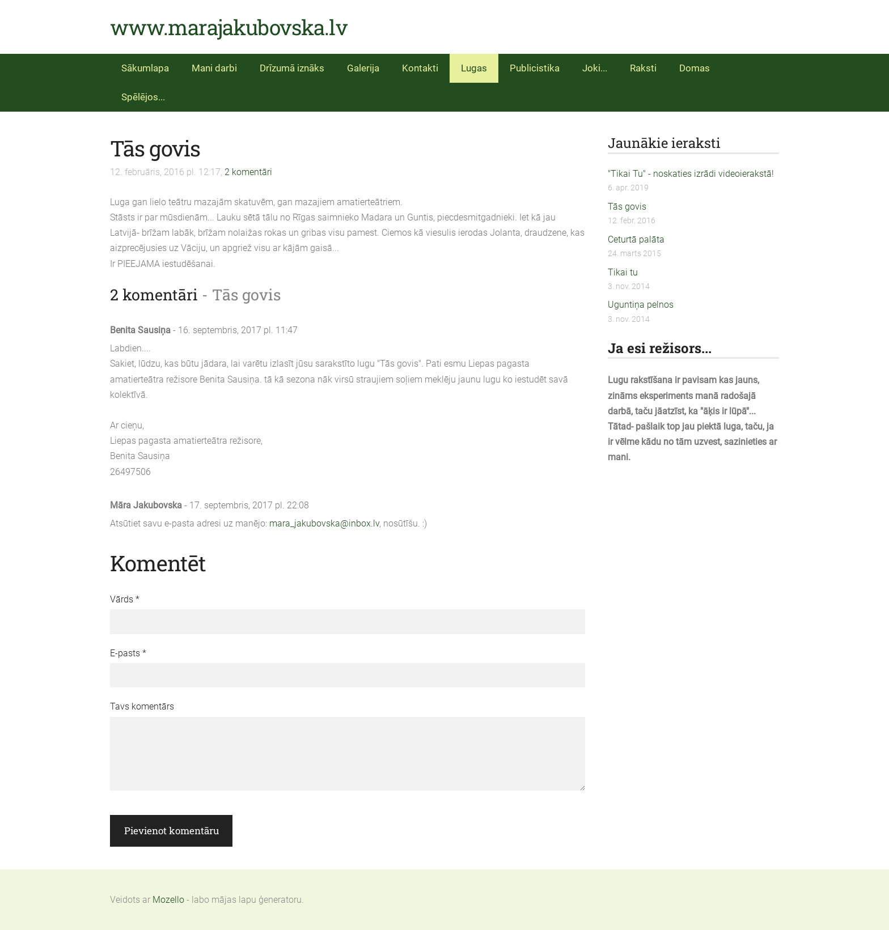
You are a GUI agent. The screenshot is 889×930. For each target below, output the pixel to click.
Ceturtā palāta (636, 239)
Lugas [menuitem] (474, 68)
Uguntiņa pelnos (641, 304)
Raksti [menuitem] (643, 68)
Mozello (168, 899)
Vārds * (124, 599)
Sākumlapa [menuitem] (145, 68)
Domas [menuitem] (694, 68)
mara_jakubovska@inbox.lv (324, 523)
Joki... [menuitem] (594, 68)
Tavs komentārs (142, 706)
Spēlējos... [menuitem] (143, 97)
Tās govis (627, 206)
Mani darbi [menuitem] (214, 68)
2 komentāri (248, 172)
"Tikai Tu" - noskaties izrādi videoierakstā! (691, 173)
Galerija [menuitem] (363, 68)
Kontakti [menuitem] (420, 68)
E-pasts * (128, 653)
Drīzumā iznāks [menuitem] (292, 68)
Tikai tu (623, 272)
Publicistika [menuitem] (535, 68)
